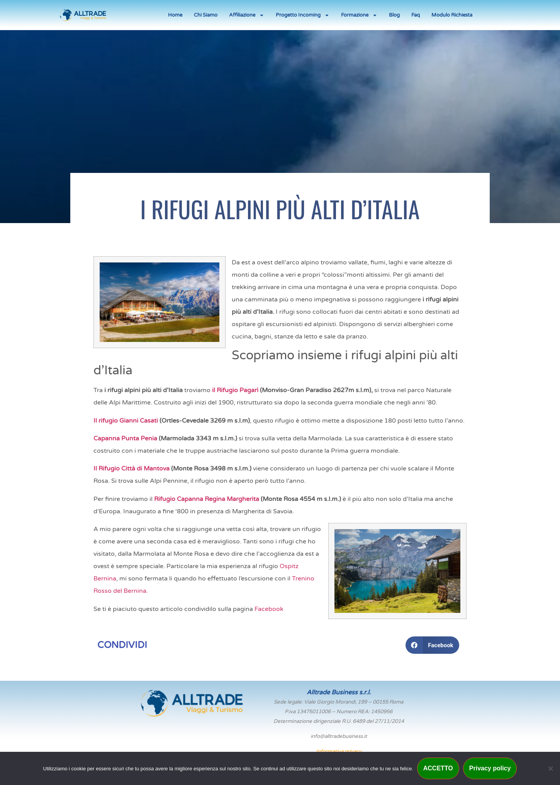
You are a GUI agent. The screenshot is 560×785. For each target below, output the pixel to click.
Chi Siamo (205, 15)
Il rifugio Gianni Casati (125, 421)
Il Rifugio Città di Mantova (131, 468)
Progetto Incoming (302, 15)
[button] (432, 645)
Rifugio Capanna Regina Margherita (206, 499)
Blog (394, 15)
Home (175, 15)
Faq (415, 15)
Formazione (359, 15)
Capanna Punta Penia (125, 438)
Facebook (269, 609)
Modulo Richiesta (451, 15)
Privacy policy (490, 768)
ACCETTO (438, 768)
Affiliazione (246, 15)
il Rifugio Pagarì (235, 390)
